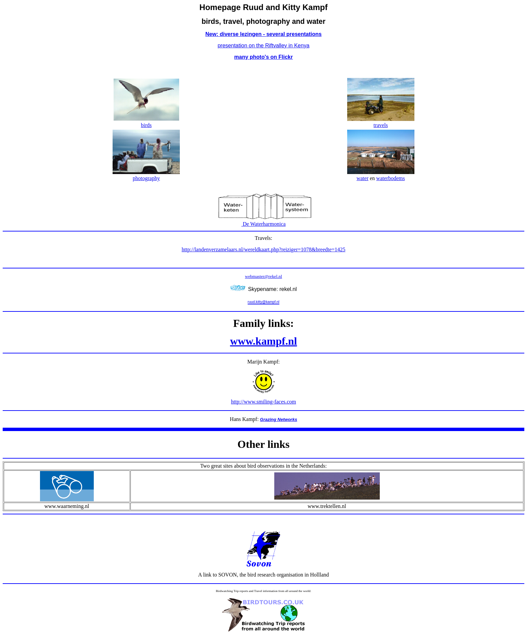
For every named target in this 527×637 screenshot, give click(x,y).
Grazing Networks (278, 419)
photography (146, 178)
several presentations (294, 34)
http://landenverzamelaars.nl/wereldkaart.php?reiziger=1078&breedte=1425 (263, 249)
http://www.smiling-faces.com (263, 402)
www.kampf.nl (263, 341)
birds (146, 125)
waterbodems (390, 178)
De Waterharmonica (263, 224)
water (363, 178)
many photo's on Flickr (263, 57)
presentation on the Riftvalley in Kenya (263, 45)
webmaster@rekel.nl (263, 276)
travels (380, 125)
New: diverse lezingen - (235, 34)
